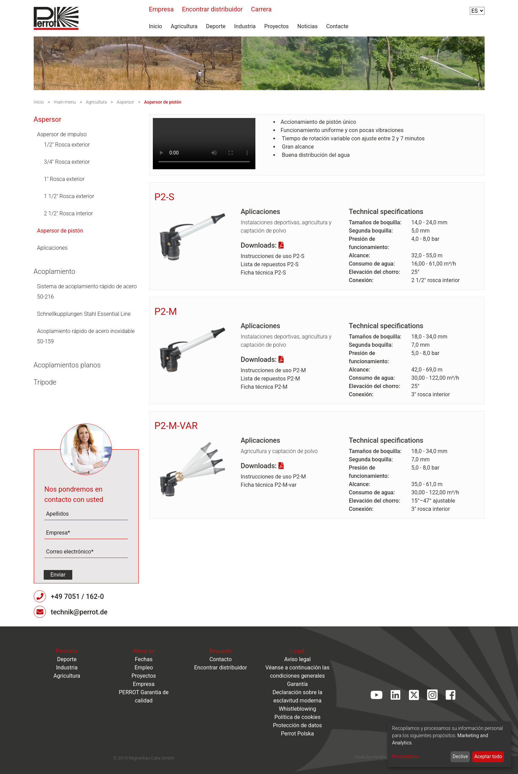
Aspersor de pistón (162, 102)
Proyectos (276, 26)
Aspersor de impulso (62, 134)
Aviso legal (297, 659)
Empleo (144, 667)
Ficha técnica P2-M (264, 387)
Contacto (220, 659)
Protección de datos (297, 725)
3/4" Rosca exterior (67, 162)
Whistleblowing (297, 709)
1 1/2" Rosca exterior (69, 196)
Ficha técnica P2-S (263, 272)
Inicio (155, 26)
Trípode (45, 382)
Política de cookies (297, 717)
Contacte (337, 26)
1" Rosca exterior (64, 179)
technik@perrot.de (79, 612)
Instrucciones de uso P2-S (272, 256)
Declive (460, 756)
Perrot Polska (297, 733)
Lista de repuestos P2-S (269, 264)
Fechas (143, 659)
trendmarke (383, 757)
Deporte (216, 26)
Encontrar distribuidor (212, 9)
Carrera (261, 9)
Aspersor (125, 102)
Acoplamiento (54, 271)
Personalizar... (407, 756)
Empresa (161, 9)
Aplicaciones (52, 248)
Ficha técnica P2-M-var (268, 485)
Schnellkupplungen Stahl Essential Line (84, 314)
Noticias (307, 26)
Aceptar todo (488, 756)
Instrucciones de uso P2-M (273, 370)
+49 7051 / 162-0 (77, 596)
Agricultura (184, 26)
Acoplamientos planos (67, 365)
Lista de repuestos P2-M (270, 378)
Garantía (297, 684)
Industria (245, 26)
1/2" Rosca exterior (67, 144)
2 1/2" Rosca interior (68, 213)
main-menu (65, 102)
